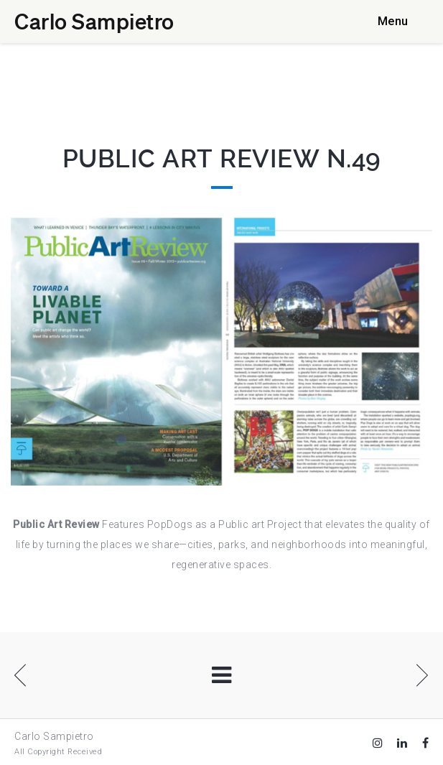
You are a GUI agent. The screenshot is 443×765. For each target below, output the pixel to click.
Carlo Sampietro (94, 20)
